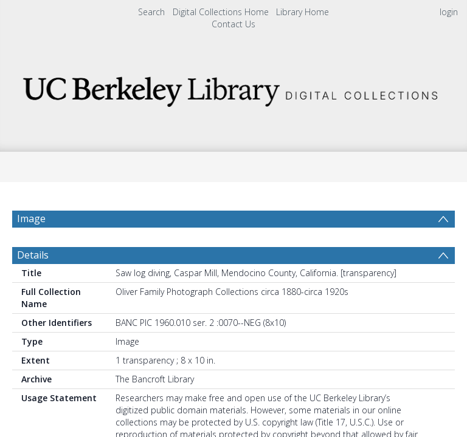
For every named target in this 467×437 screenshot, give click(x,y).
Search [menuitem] (151, 12)
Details (33, 255)
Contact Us (233, 24)
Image (31, 218)
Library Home (302, 12)
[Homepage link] (233, 88)
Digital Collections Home (221, 12)
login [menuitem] (449, 12)
